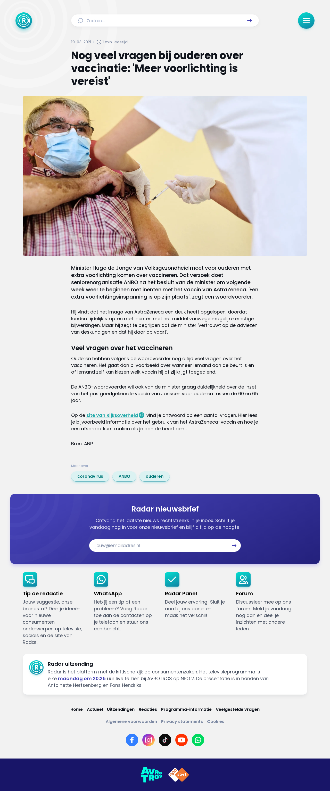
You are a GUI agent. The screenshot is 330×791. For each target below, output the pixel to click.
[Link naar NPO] (178, 775)
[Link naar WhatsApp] (198, 740)
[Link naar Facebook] (132, 740)
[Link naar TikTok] (165, 740)
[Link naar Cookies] (215, 721)
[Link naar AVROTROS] (151, 775)
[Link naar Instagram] (148, 740)
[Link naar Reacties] (148, 709)
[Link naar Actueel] (95, 709)
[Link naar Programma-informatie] (186, 709)
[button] (249, 20)
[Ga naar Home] (23, 20)
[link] (90, 476)
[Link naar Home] (76, 709)
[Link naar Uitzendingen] (121, 709)
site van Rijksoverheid (112, 415)
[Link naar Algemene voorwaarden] (131, 721)
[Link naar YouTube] (181, 740)
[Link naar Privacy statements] (182, 721)
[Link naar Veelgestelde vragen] (238, 709)
